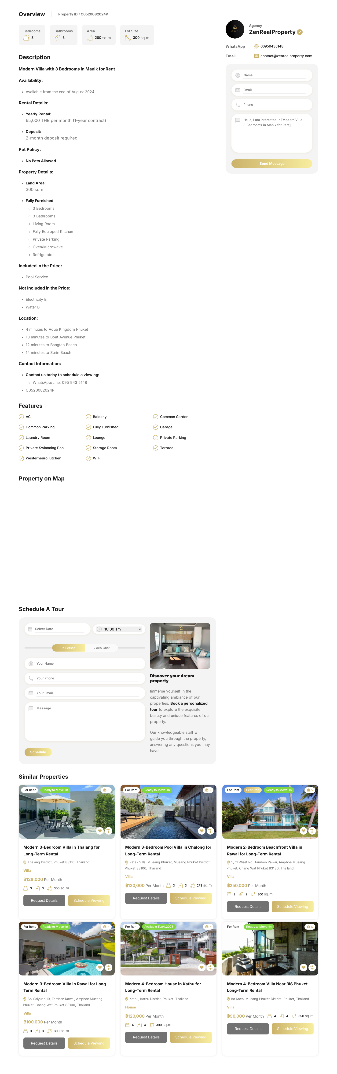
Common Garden (174, 416)
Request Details (44, 900)
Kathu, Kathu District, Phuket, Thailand (156, 999)
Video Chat (101, 648)
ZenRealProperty (272, 32)
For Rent (29, 790)
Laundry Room (38, 437)
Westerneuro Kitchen (43, 458)
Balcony (100, 416)
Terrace (166, 448)
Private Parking (173, 437)
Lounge (99, 437)
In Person (69, 648)
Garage (166, 427)
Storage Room (105, 448)
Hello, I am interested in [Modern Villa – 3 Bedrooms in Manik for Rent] (274, 133)
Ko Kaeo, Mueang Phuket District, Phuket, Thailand (268, 999)
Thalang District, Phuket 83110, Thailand (56, 863)
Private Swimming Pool (45, 448)
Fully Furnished (105, 427)
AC (28, 416)
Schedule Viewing (89, 900)
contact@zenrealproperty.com (283, 56)
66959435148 (268, 46)
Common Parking (40, 427)
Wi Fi (97, 458)
